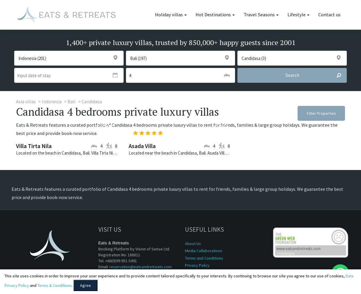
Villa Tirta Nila (34, 146)
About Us (193, 243)
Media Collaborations (203, 250)
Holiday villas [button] (171, 15)
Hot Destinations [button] (215, 15)
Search (315, 75)
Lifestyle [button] (298, 15)
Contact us (329, 15)
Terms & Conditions (54, 285)
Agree (85, 285)
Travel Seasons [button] (261, 15)
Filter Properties (321, 113)
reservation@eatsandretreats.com (140, 266)
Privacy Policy (197, 265)
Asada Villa (142, 146)
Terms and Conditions (204, 258)
